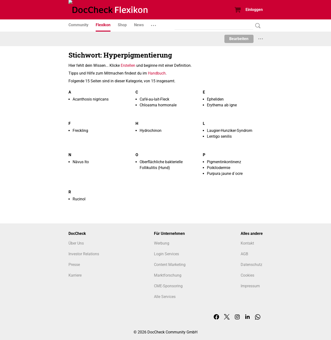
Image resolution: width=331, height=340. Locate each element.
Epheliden (215, 99)
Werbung (161, 243)
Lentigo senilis (219, 136)
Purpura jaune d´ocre (225, 173)
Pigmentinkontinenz (224, 162)
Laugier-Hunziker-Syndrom (229, 130)
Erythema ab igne (222, 105)
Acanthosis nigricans (91, 99)
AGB (244, 254)
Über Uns (76, 243)
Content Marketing (170, 264)
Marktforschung (167, 275)
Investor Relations (83, 254)
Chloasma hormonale (158, 105)
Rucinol (79, 199)
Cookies (247, 275)
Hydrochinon (150, 130)
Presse (74, 264)
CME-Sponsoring (168, 286)
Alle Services (165, 296)
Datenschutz (251, 264)
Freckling (80, 130)
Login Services (166, 254)
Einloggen (254, 9)
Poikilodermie (218, 167)
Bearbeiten (238, 38)
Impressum (250, 286)
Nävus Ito (81, 162)
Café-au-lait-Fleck (154, 99)
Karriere (75, 275)
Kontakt (247, 243)
